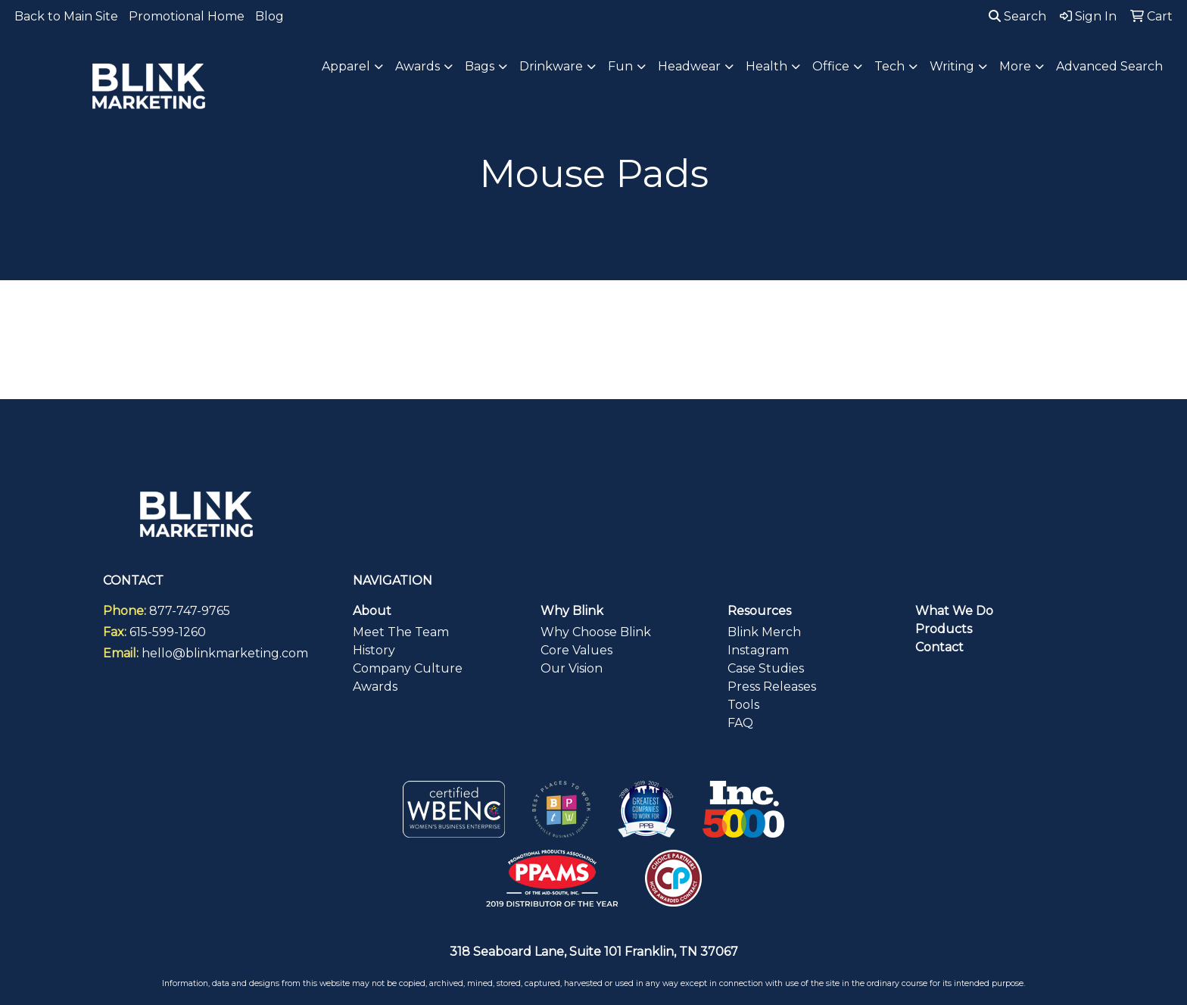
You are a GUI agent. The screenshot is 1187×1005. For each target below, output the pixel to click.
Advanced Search (1109, 66)
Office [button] (830, 66)
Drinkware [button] (551, 66)
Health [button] (766, 66)
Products (943, 629)
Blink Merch (764, 632)
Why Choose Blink (596, 632)
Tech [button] (889, 66)
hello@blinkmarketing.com (225, 653)
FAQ (740, 723)
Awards (375, 686)
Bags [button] (479, 66)
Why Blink (572, 611)
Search (1017, 16)
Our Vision (572, 668)
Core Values (576, 650)
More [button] (1015, 66)
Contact (939, 647)
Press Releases (771, 686)
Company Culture (408, 668)
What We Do (954, 611)
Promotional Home (187, 16)
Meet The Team (401, 632)
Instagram (758, 650)
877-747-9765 (189, 611)
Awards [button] (417, 66)
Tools (743, 705)
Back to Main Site (66, 16)
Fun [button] (620, 66)
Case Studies (765, 668)
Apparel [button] (346, 66)
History (374, 650)
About (372, 611)
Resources (759, 611)
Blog (269, 16)
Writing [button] (952, 66)
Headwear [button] (689, 66)
